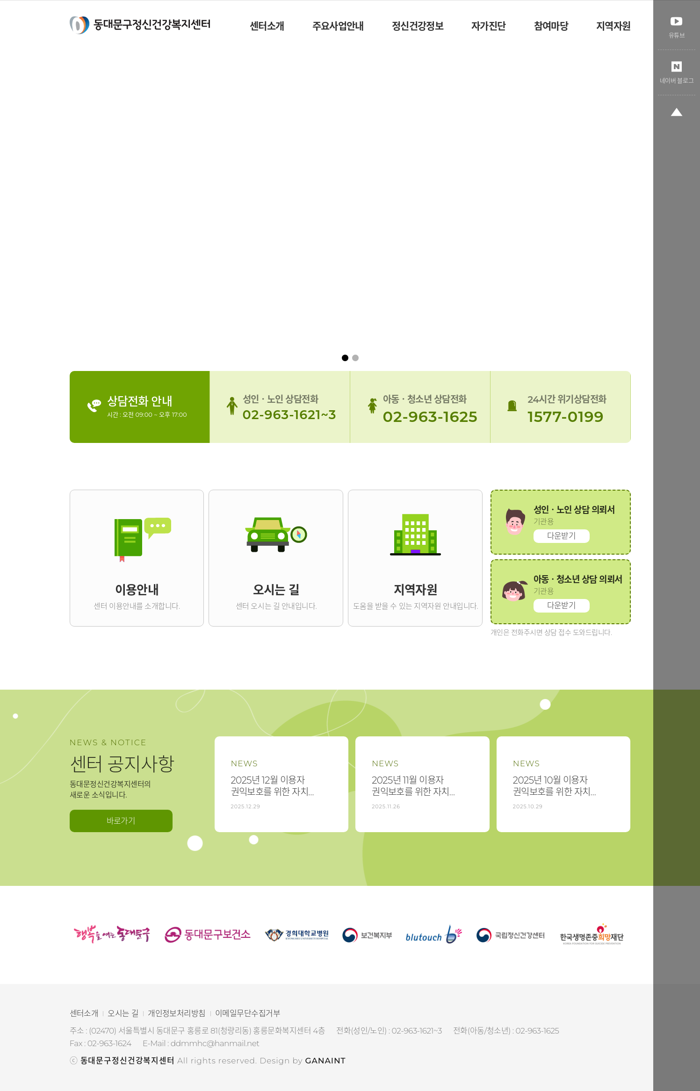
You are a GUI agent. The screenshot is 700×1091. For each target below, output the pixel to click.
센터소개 (84, 1013)
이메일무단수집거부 (247, 1013)
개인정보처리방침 (177, 1013)
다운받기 (561, 536)
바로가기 (121, 821)
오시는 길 (123, 1013)
